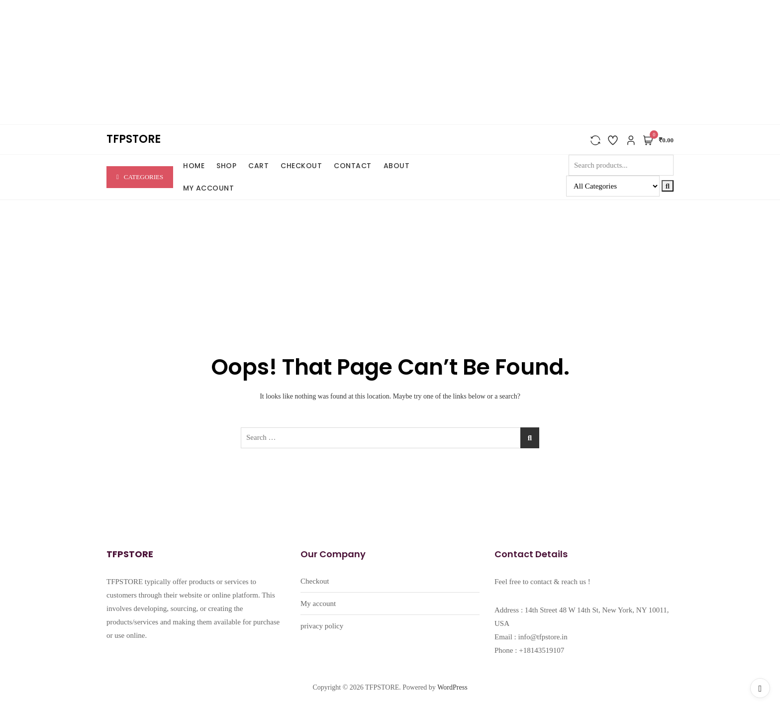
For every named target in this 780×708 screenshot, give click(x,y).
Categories (139, 177)
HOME (193, 166)
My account (208, 188)
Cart (258, 166)
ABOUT (397, 166)
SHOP (226, 166)
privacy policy (321, 626)
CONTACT (353, 166)
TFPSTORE (133, 139)
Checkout (301, 166)
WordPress (452, 687)
